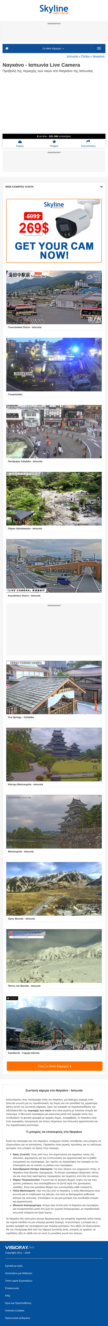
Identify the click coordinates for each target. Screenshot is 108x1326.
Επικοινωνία (12, 1288)
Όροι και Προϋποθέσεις (18, 1303)
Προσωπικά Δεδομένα (17, 1318)
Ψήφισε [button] (54, 143)
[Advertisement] (53, 33)
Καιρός (20, 143)
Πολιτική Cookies (14, 1310)
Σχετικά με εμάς (14, 1265)
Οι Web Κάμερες (53, 48)
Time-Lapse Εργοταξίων (18, 1280)
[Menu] (99, 48)
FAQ (7, 1295)
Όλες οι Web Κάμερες (55, 1066)
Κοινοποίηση (88, 143)
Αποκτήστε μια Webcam (18, 1273)
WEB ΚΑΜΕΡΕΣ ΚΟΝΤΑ (54, 186)
